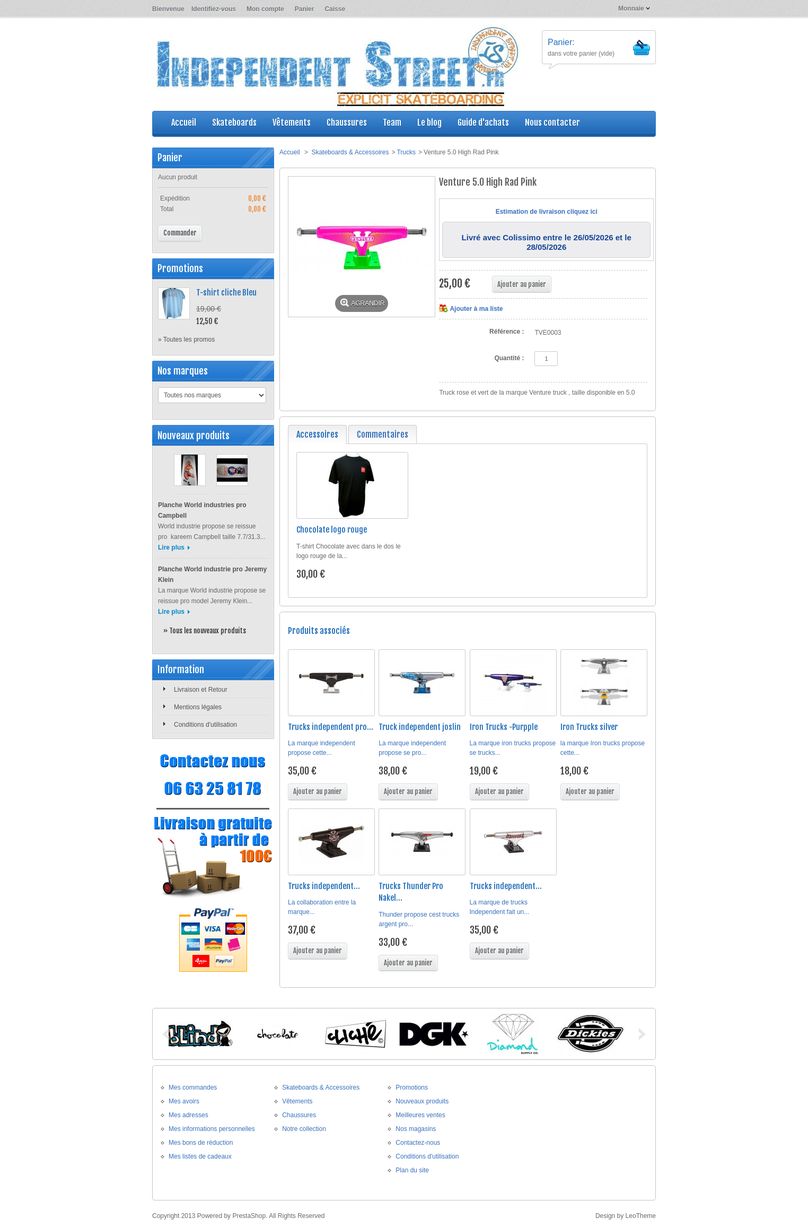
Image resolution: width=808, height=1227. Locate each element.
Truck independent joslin (420, 727)
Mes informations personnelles (212, 1129)
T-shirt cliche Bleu (226, 293)
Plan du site (412, 1170)
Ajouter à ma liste (476, 308)
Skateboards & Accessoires (350, 152)
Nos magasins (416, 1129)
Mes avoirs (184, 1101)
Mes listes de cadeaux (200, 1156)
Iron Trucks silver (589, 727)
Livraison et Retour (200, 689)
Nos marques (182, 371)
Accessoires (317, 434)
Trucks (406, 152)
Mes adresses (188, 1115)
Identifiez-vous (213, 9)
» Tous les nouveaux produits (204, 630)
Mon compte (265, 9)
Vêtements (297, 1101)
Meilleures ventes (420, 1115)
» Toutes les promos (186, 339)
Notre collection (304, 1129)
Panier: (561, 42)
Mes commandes (193, 1087)
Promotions (180, 268)
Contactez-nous (418, 1142)
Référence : (506, 331)
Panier (304, 9)
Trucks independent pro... (330, 727)
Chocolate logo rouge (331, 530)
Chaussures (299, 1115)
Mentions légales (198, 707)
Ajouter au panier (317, 791)
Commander (180, 233)
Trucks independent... (324, 886)
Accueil (289, 152)
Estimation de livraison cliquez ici (547, 211)
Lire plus (171, 547)
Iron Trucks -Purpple (504, 727)
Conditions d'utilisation (205, 724)
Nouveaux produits (193, 435)
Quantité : (509, 358)
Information (180, 669)
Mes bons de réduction (201, 1142)
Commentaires (382, 434)
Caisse (334, 9)
